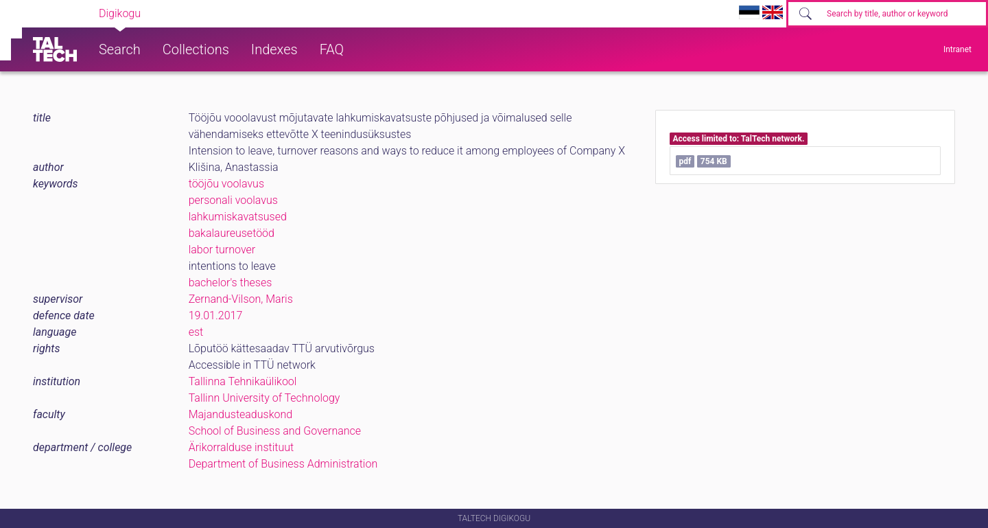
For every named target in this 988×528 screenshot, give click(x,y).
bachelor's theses (230, 282)
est (196, 331)
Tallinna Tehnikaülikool (243, 381)
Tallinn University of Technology (264, 397)
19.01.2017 (216, 315)
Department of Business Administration (283, 463)
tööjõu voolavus (226, 183)
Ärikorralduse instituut (241, 447)
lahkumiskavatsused (238, 216)
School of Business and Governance (275, 430)
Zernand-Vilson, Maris (241, 299)
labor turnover (222, 249)
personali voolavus (233, 200)
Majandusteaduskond (240, 414)
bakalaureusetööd (231, 233)
